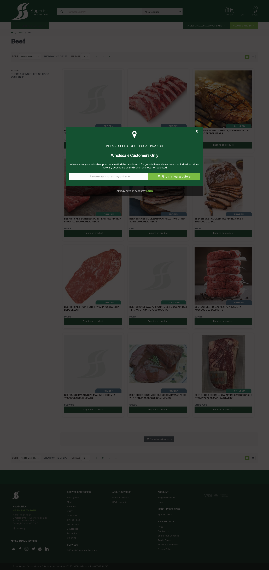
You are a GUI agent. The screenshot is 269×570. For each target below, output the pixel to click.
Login (149, 191)
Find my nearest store (176, 176)
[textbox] (108, 176)
